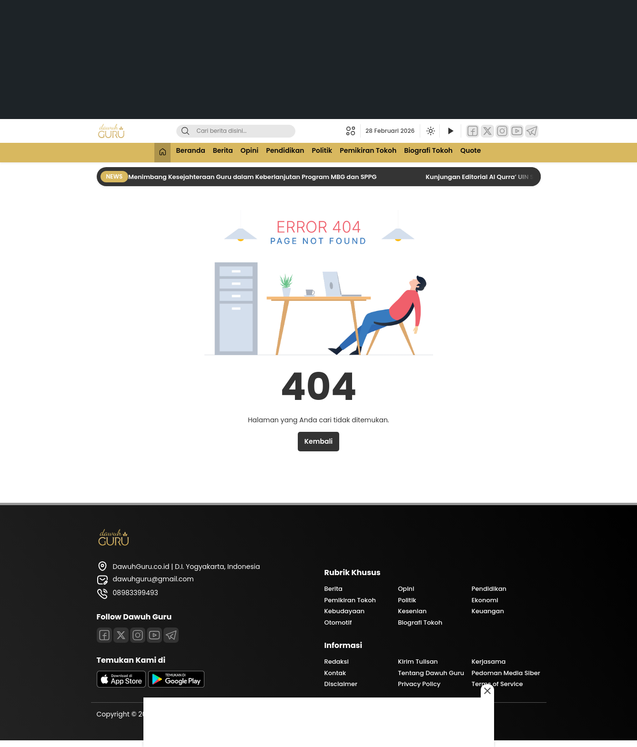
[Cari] (185, 131)
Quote (477, 151)
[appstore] (121, 685)
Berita (219, 151)
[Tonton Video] (450, 131)
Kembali (318, 441)
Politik (323, 151)
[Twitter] (487, 131)
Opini (247, 151)
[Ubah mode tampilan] (430, 131)
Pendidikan (284, 151)
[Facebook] (472, 131)
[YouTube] (517, 131)
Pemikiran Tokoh (371, 151)
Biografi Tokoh (433, 151)
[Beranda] (155, 152)
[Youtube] (154, 635)
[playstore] (176, 685)
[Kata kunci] (251, 131)
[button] (353, 131)
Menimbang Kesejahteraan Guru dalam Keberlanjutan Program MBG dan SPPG (253, 176)
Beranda (184, 151)
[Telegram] (531, 131)
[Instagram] (502, 131)
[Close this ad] (487, 690)
